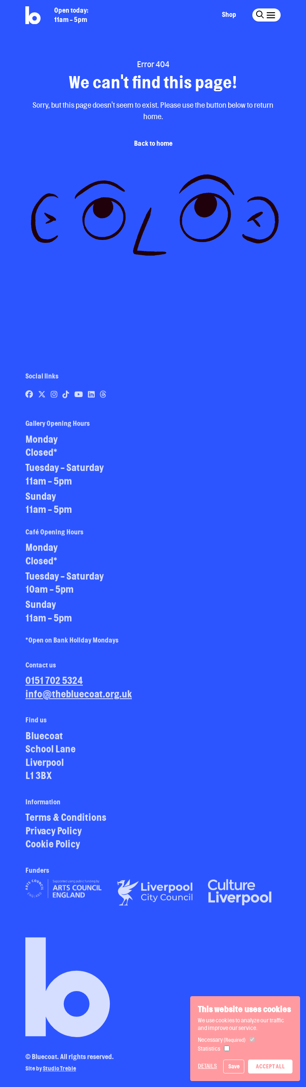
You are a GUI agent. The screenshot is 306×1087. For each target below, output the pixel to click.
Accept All (270, 1066)
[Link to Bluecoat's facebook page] (29, 396)
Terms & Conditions (66, 819)
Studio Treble (59, 1071)
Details (207, 1066)
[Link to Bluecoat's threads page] (103, 396)
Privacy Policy (53, 833)
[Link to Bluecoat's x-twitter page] (42, 396)
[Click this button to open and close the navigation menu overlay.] (271, 14)
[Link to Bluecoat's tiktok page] (67, 396)
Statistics (209, 1048)
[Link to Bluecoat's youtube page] (79, 396)
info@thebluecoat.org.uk (78, 696)
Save (234, 1066)
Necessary (222, 1039)
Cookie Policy (52, 846)
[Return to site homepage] (33, 15)
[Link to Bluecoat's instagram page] (55, 396)
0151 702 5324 (54, 683)
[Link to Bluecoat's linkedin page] (92, 396)
